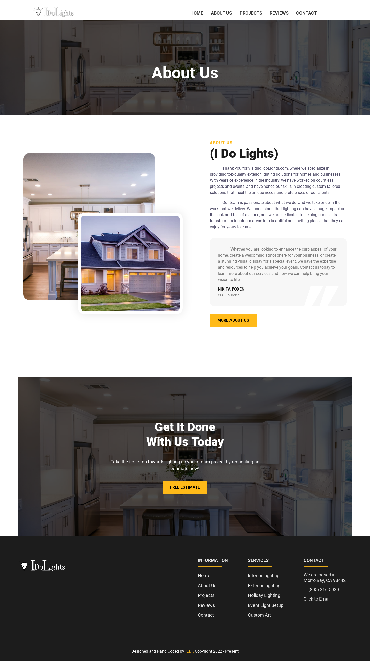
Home (196, 13)
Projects (251, 13)
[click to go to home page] (53, 12)
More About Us (233, 320)
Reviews (279, 13)
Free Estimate (185, 487)
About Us (221, 13)
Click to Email (317, 599)
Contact (306, 13)
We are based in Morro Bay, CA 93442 (325, 577)
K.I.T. (189, 651)
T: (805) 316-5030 (321, 589)
